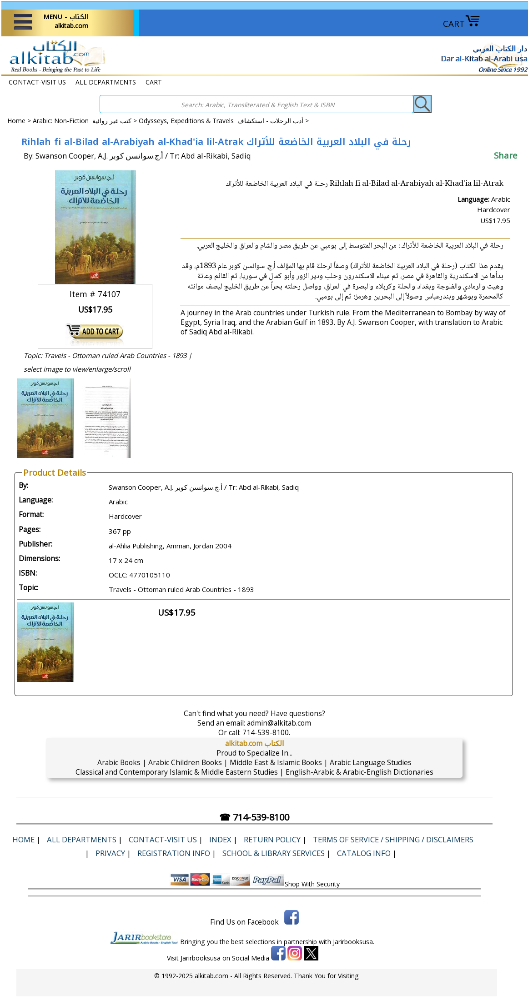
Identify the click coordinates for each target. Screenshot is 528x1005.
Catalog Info (364, 853)
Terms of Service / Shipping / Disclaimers (393, 839)
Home (16, 120)
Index (220, 839)
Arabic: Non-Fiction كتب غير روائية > (86, 120)
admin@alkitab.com (279, 723)
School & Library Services (273, 853)
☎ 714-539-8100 (254, 817)
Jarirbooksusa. (353, 941)
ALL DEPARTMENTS (105, 82)
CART (461, 23)
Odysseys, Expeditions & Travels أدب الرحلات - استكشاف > (224, 120)
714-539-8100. (266, 732)
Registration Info (173, 853)
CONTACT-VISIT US (37, 82)
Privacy (110, 853)
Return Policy (272, 839)
